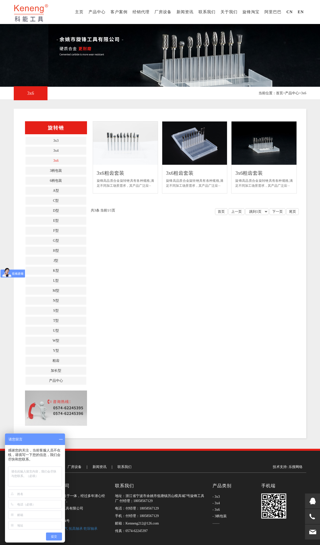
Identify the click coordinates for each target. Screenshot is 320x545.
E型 (56, 220)
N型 (56, 300)
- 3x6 (216, 510)
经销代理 (141, 12)
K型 (56, 270)
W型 (55, 340)
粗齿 (56, 360)
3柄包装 (56, 170)
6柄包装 (56, 180)
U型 (56, 330)
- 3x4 (216, 503)
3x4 (55, 150)
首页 (279, 93)
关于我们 (229, 12)
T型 (56, 320)
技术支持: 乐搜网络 (287, 467)
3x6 (303, 93)
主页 (79, 12)
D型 (56, 210)
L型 (56, 280)
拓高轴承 (76, 528)
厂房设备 (163, 12)
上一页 (236, 212)
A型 (56, 190)
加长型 (56, 370)
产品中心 (97, 12)
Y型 (56, 350)
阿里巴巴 (273, 12)
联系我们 (207, 12)
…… (216, 522)
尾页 (292, 212)
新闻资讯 (185, 12)
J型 (56, 260)
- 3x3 (216, 496)
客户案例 (119, 12)
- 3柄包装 (219, 516)
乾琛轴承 (91, 528)
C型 (56, 200)
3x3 (55, 140)
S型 (56, 310)
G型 (56, 240)
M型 (56, 290)
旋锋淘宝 (251, 12)
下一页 (277, 212)
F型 (56, 230)
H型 (56, 250)
